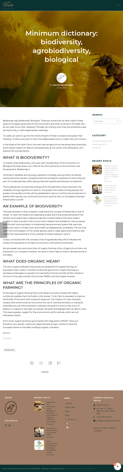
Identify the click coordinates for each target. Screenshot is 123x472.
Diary (67, 411)
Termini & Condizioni (87, 468)
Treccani (7, 338)
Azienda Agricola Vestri (62, 85)
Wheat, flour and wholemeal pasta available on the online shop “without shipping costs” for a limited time (111, 172)
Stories (95, 148)
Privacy (96, 428)
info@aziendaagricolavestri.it (108, 421)
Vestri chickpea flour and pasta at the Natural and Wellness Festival (111, 200)
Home (68, 403)
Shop (67, 415)
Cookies (104, 428)
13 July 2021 (61, 88)
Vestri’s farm (70, 407)
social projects (98, 144)
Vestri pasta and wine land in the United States (110, 187)
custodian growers (100, 141)
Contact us (70, 419)
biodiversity (9, 350)
